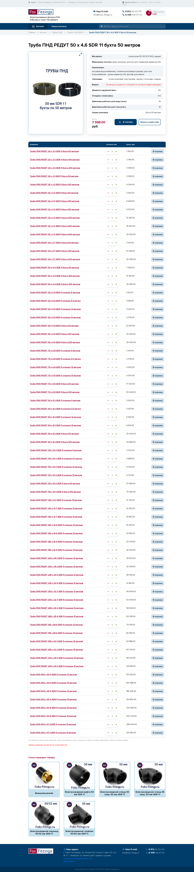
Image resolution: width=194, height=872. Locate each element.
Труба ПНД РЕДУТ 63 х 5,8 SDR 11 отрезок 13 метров (55, 317)
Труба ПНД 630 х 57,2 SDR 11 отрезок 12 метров (53, 724)
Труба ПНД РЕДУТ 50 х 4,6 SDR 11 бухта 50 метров (54, 267)
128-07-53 (132, 14)
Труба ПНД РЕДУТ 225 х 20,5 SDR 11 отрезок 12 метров (56, 575)
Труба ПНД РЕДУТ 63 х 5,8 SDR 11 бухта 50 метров (54, 326)
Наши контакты (59, 26)
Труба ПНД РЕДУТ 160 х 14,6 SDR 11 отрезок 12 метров (56, 525)
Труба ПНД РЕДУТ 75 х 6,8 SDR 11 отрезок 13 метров (55, 375)
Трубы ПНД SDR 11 (75, 32)
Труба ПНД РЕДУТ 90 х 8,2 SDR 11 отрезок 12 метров (55, 417)
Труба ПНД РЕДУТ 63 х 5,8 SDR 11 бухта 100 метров (54, 334)
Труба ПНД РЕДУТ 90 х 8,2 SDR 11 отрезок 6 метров (55, 400)
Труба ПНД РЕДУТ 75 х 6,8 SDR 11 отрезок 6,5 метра (55, 359)
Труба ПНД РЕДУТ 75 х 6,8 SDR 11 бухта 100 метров (54, 392)
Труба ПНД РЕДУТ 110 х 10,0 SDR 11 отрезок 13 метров (56, 475)
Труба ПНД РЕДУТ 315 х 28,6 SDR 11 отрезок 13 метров (56, 633)
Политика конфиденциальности (78, 858)
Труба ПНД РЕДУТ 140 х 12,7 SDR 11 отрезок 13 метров (56, 517)
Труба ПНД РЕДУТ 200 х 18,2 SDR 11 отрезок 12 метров (56, 558)
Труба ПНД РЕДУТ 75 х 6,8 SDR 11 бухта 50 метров (54, 384)
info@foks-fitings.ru (102, 14)
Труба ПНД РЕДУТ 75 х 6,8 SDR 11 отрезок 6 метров (55, 350)
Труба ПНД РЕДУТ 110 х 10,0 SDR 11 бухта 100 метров (55, 492)
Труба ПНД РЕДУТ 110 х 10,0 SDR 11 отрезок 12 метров (56, 467)
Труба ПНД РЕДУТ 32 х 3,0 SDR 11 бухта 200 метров (55, 218)
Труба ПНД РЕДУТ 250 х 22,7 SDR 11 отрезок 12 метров (56, 591)
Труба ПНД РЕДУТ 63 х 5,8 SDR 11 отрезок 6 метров (55, 292)
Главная (31, 32)
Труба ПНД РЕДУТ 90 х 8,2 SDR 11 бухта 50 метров (54, 433)
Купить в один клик (149, 122)
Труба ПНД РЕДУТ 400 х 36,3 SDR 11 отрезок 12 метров (56, 658)
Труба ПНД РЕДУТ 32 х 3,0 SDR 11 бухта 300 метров (55, 226)
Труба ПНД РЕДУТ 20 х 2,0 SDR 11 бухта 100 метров (55, 159)
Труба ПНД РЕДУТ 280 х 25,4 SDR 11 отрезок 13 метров (56, 616)
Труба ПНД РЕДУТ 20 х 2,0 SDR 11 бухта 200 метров (55, 168)
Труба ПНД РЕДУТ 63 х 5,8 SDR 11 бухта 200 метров (55, 342)
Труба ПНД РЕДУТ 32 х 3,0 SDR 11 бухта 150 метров (54, 209)
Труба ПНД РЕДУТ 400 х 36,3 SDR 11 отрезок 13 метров (56, 666)
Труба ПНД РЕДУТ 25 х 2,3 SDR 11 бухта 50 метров (54, 176)
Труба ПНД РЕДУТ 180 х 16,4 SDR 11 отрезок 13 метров (56, 550)
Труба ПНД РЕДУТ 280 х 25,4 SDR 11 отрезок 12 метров (56, 608)
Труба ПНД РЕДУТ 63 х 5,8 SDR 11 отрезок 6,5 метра (55, 301)
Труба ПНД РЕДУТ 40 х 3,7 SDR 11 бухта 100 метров (54, 251)
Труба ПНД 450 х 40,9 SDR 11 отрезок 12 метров (53, 674)
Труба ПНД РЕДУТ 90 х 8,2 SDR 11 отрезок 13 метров (55, 425)
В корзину (126, 122)
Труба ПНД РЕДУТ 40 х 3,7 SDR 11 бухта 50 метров (54, 242)
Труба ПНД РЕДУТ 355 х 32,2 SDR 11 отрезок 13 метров (56, 649)
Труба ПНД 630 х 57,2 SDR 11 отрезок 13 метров (53, 732)
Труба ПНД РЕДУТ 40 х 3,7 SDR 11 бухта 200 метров (55, 259)
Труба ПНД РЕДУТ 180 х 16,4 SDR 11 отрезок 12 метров (56, 541)
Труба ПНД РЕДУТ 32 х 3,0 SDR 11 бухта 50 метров (54, 193)
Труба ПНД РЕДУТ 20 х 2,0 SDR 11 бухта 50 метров (54, 151)
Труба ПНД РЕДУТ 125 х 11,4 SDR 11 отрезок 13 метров (56, 500)
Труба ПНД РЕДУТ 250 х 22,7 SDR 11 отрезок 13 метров (56, 600)
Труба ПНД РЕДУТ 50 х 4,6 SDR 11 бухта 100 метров (55, 276)
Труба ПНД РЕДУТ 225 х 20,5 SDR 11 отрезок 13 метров (56, 583)
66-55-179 (131, 11)
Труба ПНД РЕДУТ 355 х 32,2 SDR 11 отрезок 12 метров (56, 641)
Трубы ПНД (57, 32)
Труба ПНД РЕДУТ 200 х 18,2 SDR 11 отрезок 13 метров (56, 566)
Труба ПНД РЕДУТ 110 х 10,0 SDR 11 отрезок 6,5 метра (56, 458)
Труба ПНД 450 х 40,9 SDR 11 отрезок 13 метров (53, 683)
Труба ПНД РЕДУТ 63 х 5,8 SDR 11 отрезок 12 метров (55, 309)
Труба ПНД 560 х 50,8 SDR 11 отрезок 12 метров (53, 708)
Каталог (38, 26)
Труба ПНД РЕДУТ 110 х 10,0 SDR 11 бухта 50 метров (55, 483)
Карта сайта (69, 861)
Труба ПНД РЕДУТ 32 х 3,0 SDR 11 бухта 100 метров (54, 201)
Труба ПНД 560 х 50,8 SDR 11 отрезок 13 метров (53, 716)
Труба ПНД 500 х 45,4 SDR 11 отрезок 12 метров (53, 691)
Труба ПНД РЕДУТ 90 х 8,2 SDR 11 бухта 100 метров (55, 442)
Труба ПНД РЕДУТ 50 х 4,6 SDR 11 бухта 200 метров (55, 284)
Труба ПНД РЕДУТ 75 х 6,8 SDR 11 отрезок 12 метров (55, 367)
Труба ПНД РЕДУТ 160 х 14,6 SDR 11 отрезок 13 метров (56, 533)
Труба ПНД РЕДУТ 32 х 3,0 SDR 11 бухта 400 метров (55, 234)
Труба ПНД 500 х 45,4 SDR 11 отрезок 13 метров (53, 699)
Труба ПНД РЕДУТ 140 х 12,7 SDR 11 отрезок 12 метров (56, 508)
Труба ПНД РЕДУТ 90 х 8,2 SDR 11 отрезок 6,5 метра (55, 409)
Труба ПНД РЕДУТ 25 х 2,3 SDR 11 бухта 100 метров (54, 184)
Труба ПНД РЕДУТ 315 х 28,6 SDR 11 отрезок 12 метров (56, 624)
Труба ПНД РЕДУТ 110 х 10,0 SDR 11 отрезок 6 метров (55, 450)
